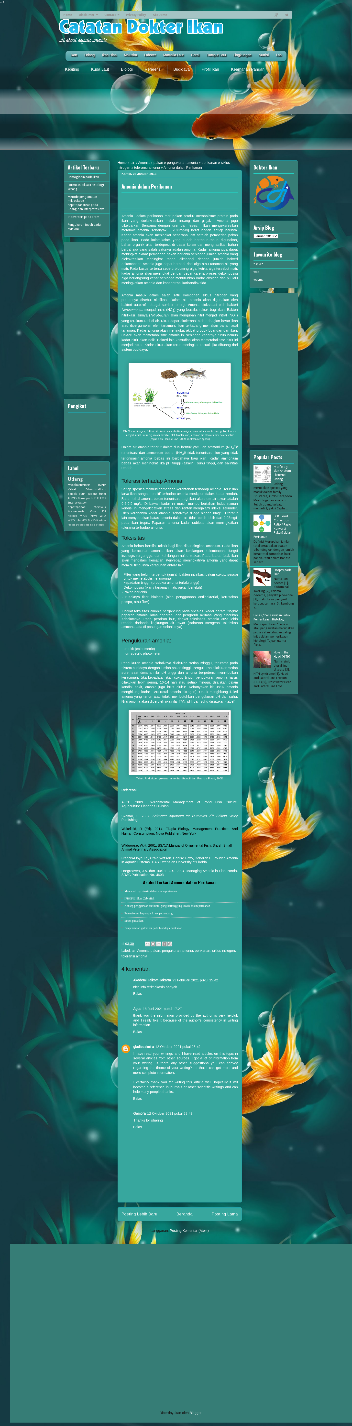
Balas (137, 994)
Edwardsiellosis (96, 489)
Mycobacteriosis (79, 485)
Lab (279, 55)
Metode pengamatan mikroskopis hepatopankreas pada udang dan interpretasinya (86, 203)
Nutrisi (264, 55)
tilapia (101, 525)
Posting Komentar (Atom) (189, 1231)
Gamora (139, 1113)
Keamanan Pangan (247, 69)
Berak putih (85, 498)
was (256, 272)
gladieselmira (143, 1047)
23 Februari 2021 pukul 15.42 (195, 980)
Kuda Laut (100, 69)
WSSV (71, 520)
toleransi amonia (147, 167)
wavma (258, 280)
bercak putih (77, 494)
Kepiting (72, 69)
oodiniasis (91, 525)
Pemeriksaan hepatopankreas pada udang (148, 913)
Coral (195, 55)
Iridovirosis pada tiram (83, 217)
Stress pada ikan (133, 920)
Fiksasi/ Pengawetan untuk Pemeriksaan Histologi (271, 617)
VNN (95, 520)
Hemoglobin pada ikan (83, 177)
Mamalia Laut (173, 55)
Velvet (72, 489)
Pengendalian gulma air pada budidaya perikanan (153, 928)
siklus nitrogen (223, 951)
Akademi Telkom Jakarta (152, 980)
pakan (158, 163)
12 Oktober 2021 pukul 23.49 (177, 1047)
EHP (96, 498)
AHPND (72, 498)
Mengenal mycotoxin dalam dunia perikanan (150, 891)
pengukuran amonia (182, 163)
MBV (84, 520)
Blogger (195, 1413)
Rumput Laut (216, 55)
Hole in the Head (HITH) (282, 655)
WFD (103, 516)
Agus (137, 1009)
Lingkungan (242, 55)
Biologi (127, 69)
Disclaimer (86, 15)
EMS (103, 498)
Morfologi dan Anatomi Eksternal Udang (283, 473)
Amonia (144, 163)
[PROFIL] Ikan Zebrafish (139, 898)
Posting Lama (225, 1214)
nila (78, 520)
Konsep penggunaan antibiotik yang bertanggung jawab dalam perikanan (167, 906)
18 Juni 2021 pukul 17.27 (162, 1009)
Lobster (150, 55)
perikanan (209, 163)
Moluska (130, 55)
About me (160, 15)
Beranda (184, 1214)
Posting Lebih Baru (139, 1214)
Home (67, 15)
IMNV (102, 485)
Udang (89, 55)
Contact (110, 15)
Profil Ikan (210, 69)
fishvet (258, 264)
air (132, 163)
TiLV (90, 520)
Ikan (73, 55)
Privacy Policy (136, 15)
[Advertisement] (176, 115)
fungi (102, 494)
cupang (92, 494)
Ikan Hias (109, 55)
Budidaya (181, 69)
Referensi (153, 69)
